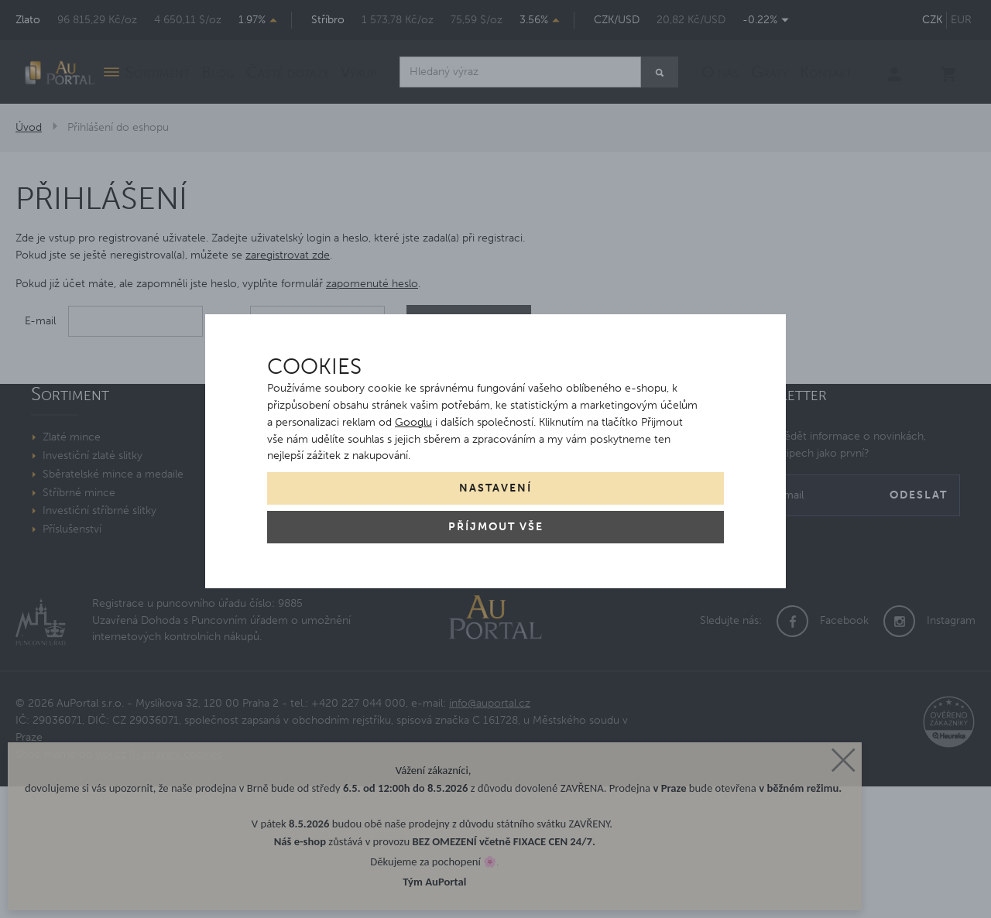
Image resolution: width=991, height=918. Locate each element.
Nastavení (495, 488)
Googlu (413, 422)
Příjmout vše (496, 526)
